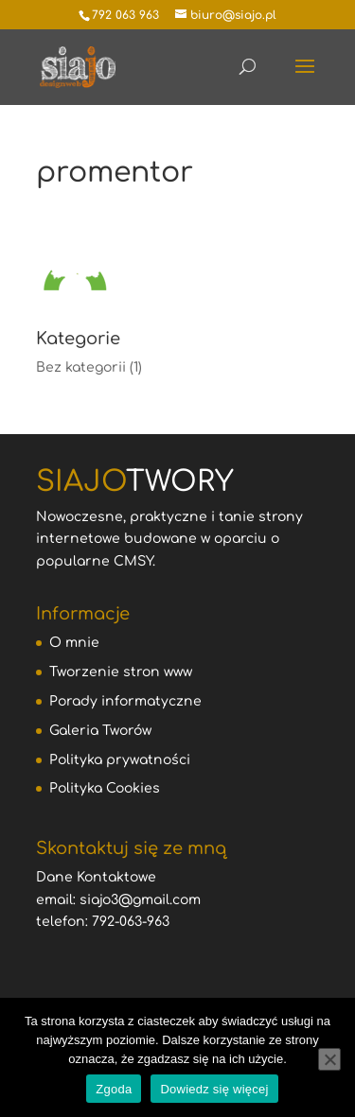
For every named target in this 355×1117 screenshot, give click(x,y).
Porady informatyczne (125, 701)
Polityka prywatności (119, 760)
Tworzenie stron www (120, 672)
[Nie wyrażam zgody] (329, 1059)
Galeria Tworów (100, 731)
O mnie (74, 643)
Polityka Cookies (104, 788)
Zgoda (114, 1089)
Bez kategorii (81, 367)
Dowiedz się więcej (214, 1089)
